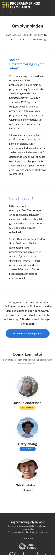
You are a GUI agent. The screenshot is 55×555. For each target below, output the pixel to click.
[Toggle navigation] (6, 12)
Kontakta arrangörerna (27, 333)
